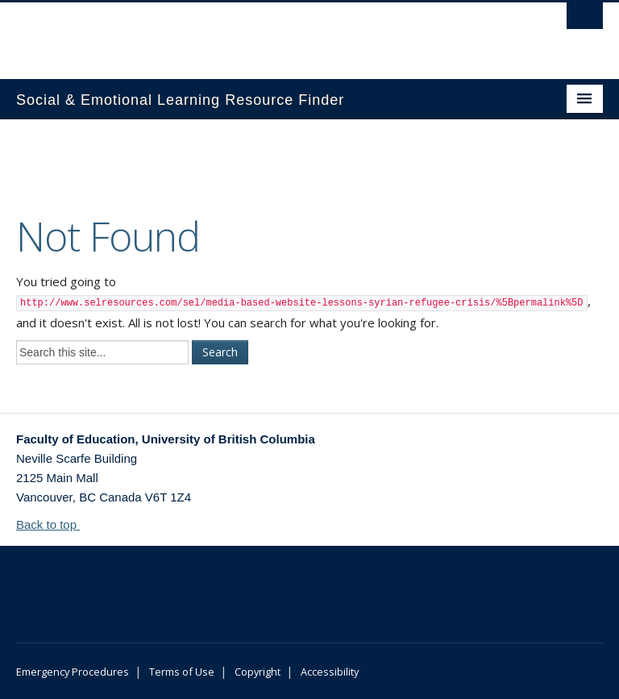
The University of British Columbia (265, 33)
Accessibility (330, 671)
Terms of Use (181, 671)
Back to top (54, 524)
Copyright (257, 671)
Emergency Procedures (72, 671)
